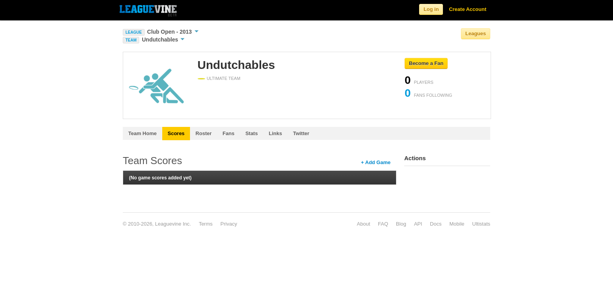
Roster (203, 133)
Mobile (456, 224)
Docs (436, 224)
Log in (431, 9)
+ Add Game (376, 162)
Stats (252, 133)
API (418, 224)
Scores (176, 133)
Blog (401, 224)
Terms (205, 224)
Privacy (228, 224)
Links (275, 133)
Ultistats (481, 224)
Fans (228, 133)
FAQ (383, 224)
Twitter (301, 133)
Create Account (467, 9)
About (363, 224)
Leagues (475, 33)
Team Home (142, 133)
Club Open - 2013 (172, 32)
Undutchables (163, 39)
